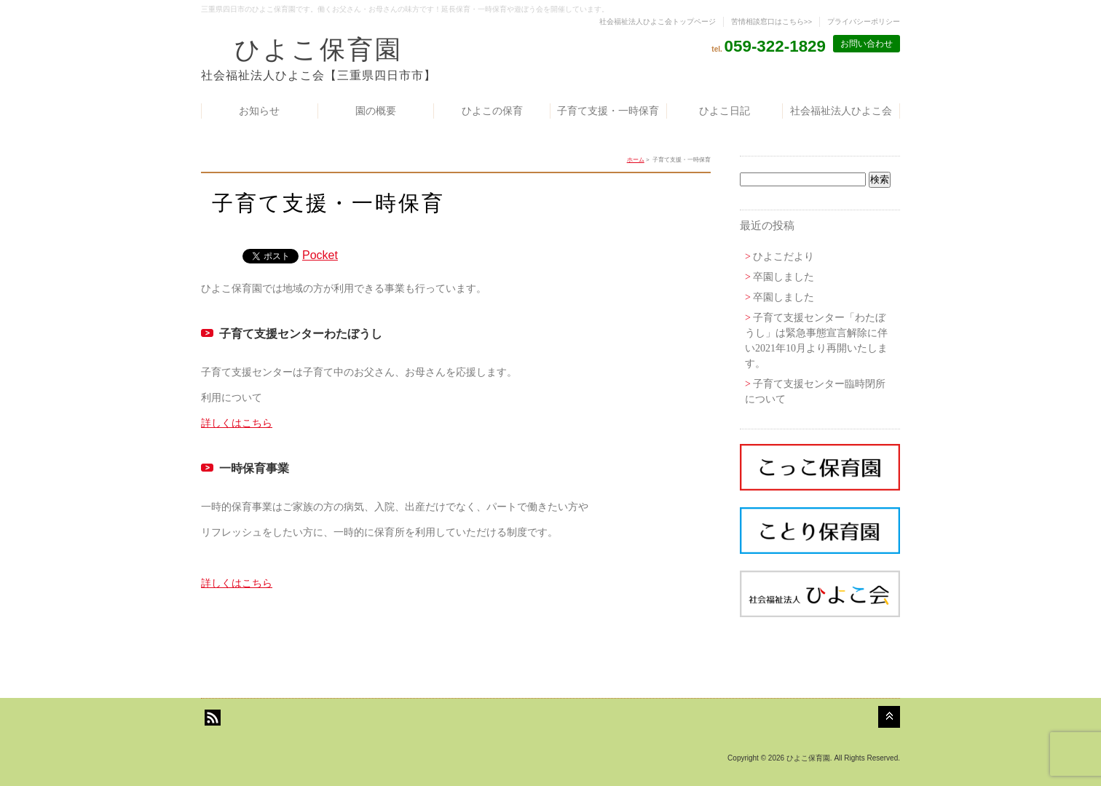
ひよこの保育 (492, 110)
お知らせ (259, 110)
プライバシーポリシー (863, 21)
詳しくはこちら (236, 423)
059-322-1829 (775, 46)
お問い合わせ (866, 44)
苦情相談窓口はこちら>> (771, 21)
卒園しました (783, 276)
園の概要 (375, 110)
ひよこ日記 (724, 110)
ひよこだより (783, 256)
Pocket (320, 255)
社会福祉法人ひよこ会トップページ (657, 21)
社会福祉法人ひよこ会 (841, 110)
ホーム (635, 159)
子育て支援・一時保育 (608, 110)
